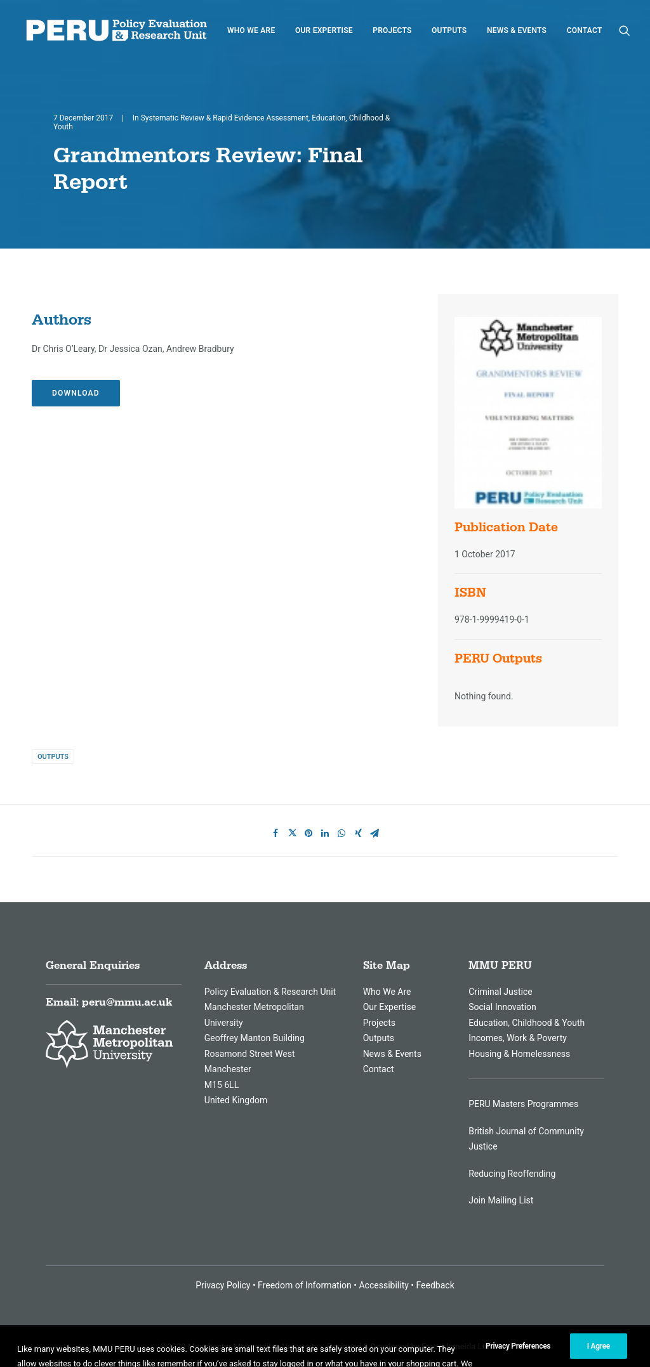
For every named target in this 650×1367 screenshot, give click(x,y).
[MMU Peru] (116, 30)
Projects (392, 30)
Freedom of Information (305, 1285)
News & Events (517, 30)
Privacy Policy (223, 1285)
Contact (584, 30)
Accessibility (383, 1285)
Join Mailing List (500, 1200)
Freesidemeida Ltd (455, 1346)
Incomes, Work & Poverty (517, 1038)
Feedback (435, 1285)
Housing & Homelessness (519, 1054)
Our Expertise (324, 30)
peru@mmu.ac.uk (127, 1002)
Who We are (251, 30)
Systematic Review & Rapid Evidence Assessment (224, 117)
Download (76, 393)
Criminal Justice (500, 992)
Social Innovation (502, 1007)
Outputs (449, 30)
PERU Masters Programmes (523, 1104)
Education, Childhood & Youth (526, 1023)
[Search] (624, 30)
